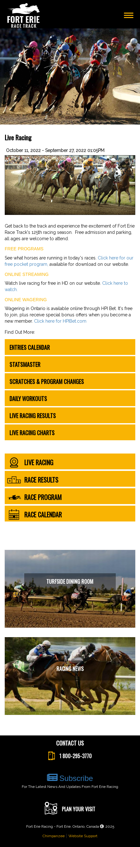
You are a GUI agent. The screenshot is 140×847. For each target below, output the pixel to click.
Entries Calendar (29, 347)
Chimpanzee (54, 836)
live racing (30, 462)
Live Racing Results (32, 415)
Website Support (82, 836)
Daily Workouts (28, 398)
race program (34, 497)
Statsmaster (24, 364)
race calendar (34, 514)
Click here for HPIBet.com (60, 321)
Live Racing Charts (32, 433)
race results (32, 480)
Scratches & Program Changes (46, 381)
